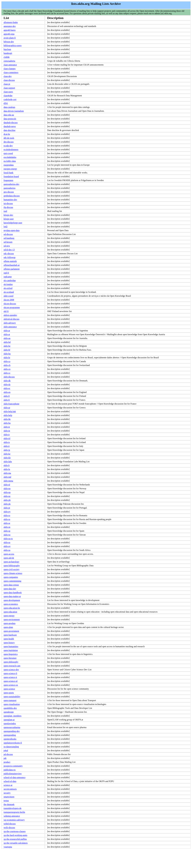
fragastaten (8, 180)
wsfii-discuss (9, 827)
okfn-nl (7, 484)
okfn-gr (7, 407)
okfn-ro (7, 515)
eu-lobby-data (10, 161)
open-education (10, 612)
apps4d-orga (9, 34)
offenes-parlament (12, 269)
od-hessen (8, 242)
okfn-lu (7, 469)
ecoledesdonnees (11, 149)
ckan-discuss (9, 80)
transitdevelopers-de (12, 808)
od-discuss (8, 234)
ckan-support (9, 88)
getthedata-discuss (12, 196)
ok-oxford (8, 288)
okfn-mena (8, 481)
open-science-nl (10, 681)
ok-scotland (9, 292)
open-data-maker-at (12, 596)
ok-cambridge (10, 280)
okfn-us (7, 542)
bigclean (7, 49)
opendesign (9, 712)
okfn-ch (7, 365)
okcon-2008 (9, 300)
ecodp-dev (8, 145)
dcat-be (7, 134)
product (7, 762)
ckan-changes (10, 68)
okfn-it (7, 446)
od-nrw (7, 246)
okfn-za (7, 550)
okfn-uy (7, 546)
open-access (9, 554)
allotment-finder (11, 22)
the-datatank (9, 804)
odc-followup (9, 257)
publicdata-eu (10, 770)
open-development (12, 600)
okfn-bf (7, 350)
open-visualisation (12, 704)
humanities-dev (10, 199)
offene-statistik (10, 261)
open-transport (10, 700)
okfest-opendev (10, 315)
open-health (9, 639)
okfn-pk (7, 504)
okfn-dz (7, 384)
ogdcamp (8, 276)
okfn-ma (7, 473)
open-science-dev (11, 669)
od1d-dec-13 (9, 249)
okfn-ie (7, 427)
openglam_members (12, 716)
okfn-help (8, 415)
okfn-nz (7, 496)
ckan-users (8, 92)
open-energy (9, 615)
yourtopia (8, 847)
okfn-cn (7, 369)
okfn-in (7, 431)
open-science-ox (11, 685)
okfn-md (7, 477)
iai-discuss (8, 203)
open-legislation (11, 650)
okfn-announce (10, 327)
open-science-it (10, 677)
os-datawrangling (11, 746)
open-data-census (11, 585)
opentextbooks (10, 739)
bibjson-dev (9, 41)
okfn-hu (7, 423)
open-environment (12, 619)
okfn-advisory (10, 323)
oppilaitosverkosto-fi (13, 743)
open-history (9, 642)
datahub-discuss (11, 122)
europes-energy (10, 169)
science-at (8, 785)
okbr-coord (8, 296)
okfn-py (7, 511)
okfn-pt (7, 508)
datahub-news (10, 126)
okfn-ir (7, 434)
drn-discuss (9, 142)
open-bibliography (12, 565)
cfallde (7, 57)
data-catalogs (9, 107)
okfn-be (7, 346)
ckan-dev (8, 76)
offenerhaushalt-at (12, 265)
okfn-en (7, 392)
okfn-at (7, 334)
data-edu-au (9, 115)
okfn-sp (7, 531)
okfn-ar (7, 330)
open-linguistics (11, 654)
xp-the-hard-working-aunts (15, 835)
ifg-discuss (8, 207)
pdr (5, 758)
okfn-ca (7, 361)
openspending (10, 735)
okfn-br (7, 357)
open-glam (8, 627)
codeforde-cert (10, 99)
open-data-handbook (13, 592)
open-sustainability (12, 696)
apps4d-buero (10, 30)
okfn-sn (7, 527)
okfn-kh (7, 458)
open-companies (11, 577)
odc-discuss (9, 253)
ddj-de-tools (9, 138)
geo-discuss (9, 192)
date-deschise (9, 130)
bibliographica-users (13, 45)
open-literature (10, 658)
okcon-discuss (10, 303)
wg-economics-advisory (14, 820)
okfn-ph (7, 500)
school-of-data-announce (14, 777)
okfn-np (7, 492)
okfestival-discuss (11, 319)
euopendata (9, 165)
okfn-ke (7, 454)
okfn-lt (7, 465)
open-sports (9, 693)
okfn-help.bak (10, 411)
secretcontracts (10, 789)
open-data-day (10, 588)
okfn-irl (7, 438)
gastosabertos (9, 188)
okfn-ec (7, 388)
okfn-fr (7, 400)
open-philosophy (11, 662)
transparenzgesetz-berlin (14, 812)
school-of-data (10, 781)
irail (5, 211)
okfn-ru (7, 519)
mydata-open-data (12, 230)
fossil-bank (8, 172)
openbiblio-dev (10, 708)
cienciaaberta (9, 61)
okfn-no (7, 488)
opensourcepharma (12, 727)
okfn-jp (7, 450)
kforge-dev (8, 215)
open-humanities (11, 646)
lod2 (5, 226)
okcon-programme (12, 307)
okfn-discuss (9, 377)
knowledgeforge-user (13, 223)
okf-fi (6, 311)
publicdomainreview (13, 773)
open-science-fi (10, 673)
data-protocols (10, 118)
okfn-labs (8, 461)
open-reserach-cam (12, 666)
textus (6, 800)
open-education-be (12, 608)
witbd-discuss (10, 823)
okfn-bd (7, 342)
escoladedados (10, 157)
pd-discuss (8, 754)
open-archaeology (11, 562)
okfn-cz (7, 373)
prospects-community (13, 766)
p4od (6, 750)
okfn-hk (7, 419)
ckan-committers (11, 72)
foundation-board (11, 176)
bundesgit (8, 53)
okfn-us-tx (8, 538)
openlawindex (10, 723)
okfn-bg (7, 353)
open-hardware (10, 635)
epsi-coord (8, 153)
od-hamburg (9, 238)
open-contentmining (12, 581)
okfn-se (7, 523)
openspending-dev (12, 731)
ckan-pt (7, 84)
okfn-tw (7, 535)
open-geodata (9, 623)
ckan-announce (10, 65)
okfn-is (7, 442)
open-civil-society (12, 569)
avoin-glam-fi (10, 38)
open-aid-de (9, 558)
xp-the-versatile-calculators (16, 843)
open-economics (11, 604)
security (7, 793)
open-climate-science (13, 573)
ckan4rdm (8, 95)
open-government (11, 631)
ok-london (8, 284)
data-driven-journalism (14, 111)
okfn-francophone (11, 404)
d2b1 (6, 103)
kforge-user (9, 219)
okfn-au (7, 338)
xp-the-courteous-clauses (15, 831)
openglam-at (9, 719)
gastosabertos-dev (11, 184)
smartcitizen (9, 797)
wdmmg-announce (12, 816)
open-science (9, 689)
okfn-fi (7, 396)
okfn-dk (7, 380)
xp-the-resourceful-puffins (15, 839)
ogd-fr (6, 273)
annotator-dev (10, 26)
